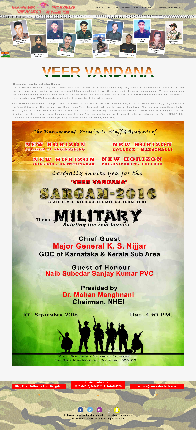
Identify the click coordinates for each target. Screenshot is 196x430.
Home (99, 7)
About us (112, 7)
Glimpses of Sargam (167, 7)
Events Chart (142, 7)
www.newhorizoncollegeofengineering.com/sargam (98, 418)
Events (126, 7)
